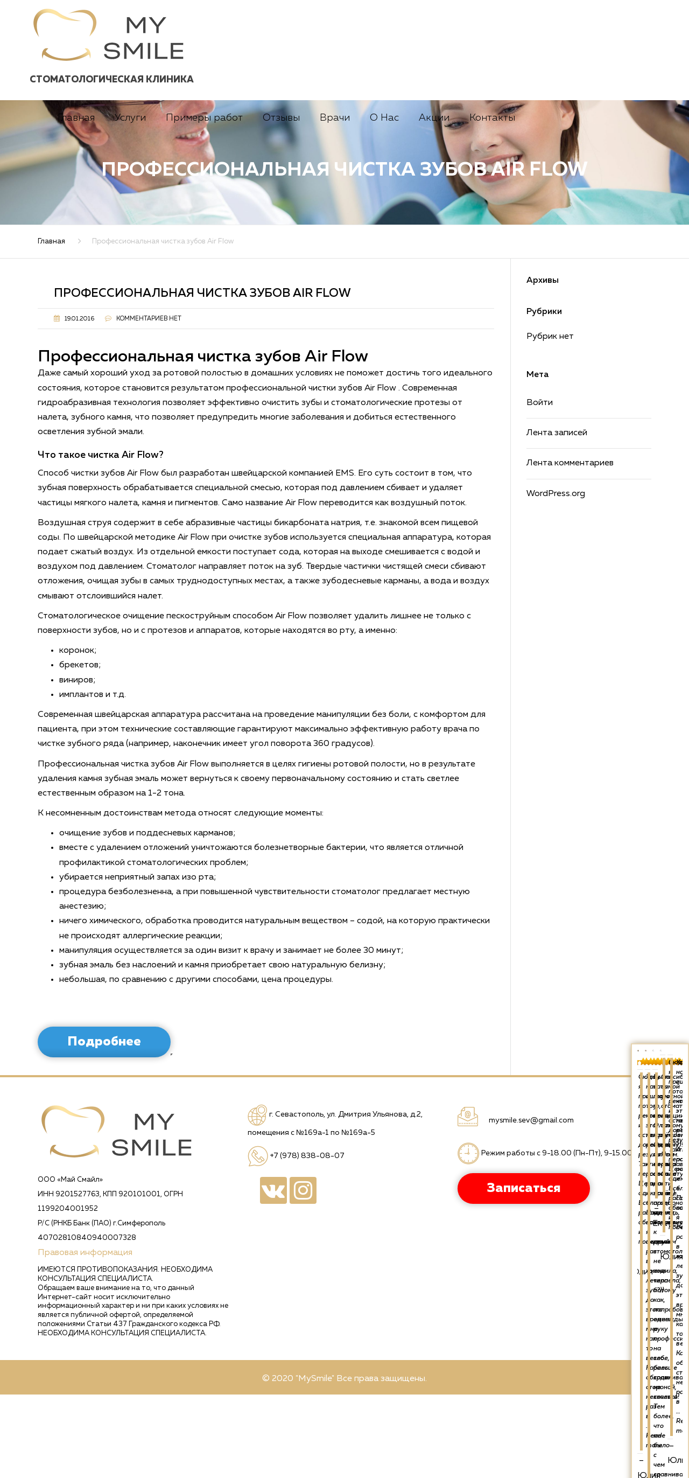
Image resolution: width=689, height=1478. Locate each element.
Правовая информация (85, 1336)
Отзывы (281, 201)
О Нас (384, 201)
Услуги (130, 201)
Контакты (492, 201)
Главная (76, 201)
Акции (434, 201)
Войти (539, 486)
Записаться (429, 141)
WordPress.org (555, 577)
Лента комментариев (570, 546)
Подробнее (104, 1125)
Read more (647, 1150)
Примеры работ (204, 201)
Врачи (335, 201)
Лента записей (556, 516)
